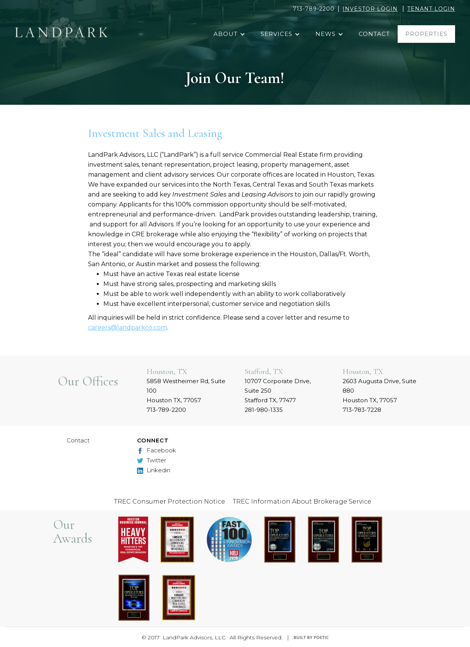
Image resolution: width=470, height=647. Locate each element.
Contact (78, 440)
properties (426, 33)
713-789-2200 (314, 8)
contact (374, 33)
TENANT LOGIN (431, 8)
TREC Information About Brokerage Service (302, 501)
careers (99, 327)
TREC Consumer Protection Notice (169, 501)
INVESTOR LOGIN (370, 8)
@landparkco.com (139, 327)
